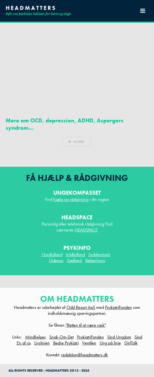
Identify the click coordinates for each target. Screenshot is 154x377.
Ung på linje (110, 343)
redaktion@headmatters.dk (84, 355)
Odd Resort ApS (81, 307)
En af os (24, 343)
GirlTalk (131, 343)
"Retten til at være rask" (86, 325)
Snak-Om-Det (61, 337)
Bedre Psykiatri (66, 343)
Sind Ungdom (119, 337)
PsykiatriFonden (118, 307)
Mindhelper (35, 337)
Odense (56, 260)
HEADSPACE (86, 230)
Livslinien (42, 343)
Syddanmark (99, 254)
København (95, 260)
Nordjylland (52, 254)
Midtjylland (75, 254)
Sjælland (74, 260)
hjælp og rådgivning (70, 199)
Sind (138, 337)
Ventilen (89, 343)
